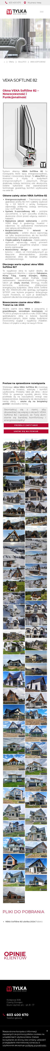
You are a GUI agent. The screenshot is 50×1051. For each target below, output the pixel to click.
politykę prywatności (35, 1045)
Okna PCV (22, 62)
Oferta (11, 62)
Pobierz (39, 921)
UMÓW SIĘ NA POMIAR (26, 431)
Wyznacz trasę (34, 2)
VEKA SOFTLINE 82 (37, 62)
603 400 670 (15, 2)
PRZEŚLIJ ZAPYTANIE (26, 425)
